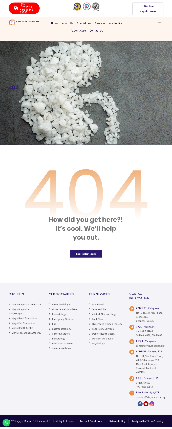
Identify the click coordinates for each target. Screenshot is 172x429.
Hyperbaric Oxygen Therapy (107, 326)
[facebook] (140, 405)
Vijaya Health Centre (22, 330)
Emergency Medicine (63, 321)
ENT (54, 326)
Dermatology (59, 316)
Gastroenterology (61, 330)
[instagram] (151, 405)
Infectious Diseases (62, 345)
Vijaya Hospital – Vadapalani (26, 306)
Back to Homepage (86, 255)
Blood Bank (98, 306)
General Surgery (61, 335)
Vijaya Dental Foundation (65, 311)
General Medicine (61, 350)
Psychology (98, 345)
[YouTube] (145, 405)
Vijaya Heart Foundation (24, 320)
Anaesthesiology (61, 306)
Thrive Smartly (154, 423)
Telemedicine (99, 311)
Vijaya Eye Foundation (23, 325)
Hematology (58, 340)
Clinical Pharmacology (104, 316)
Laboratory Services (103, 330)
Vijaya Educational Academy (26, 334)
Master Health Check (103, 335)
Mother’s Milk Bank (102, 340)
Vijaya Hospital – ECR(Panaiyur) (19, 313)
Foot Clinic (97, 321)
